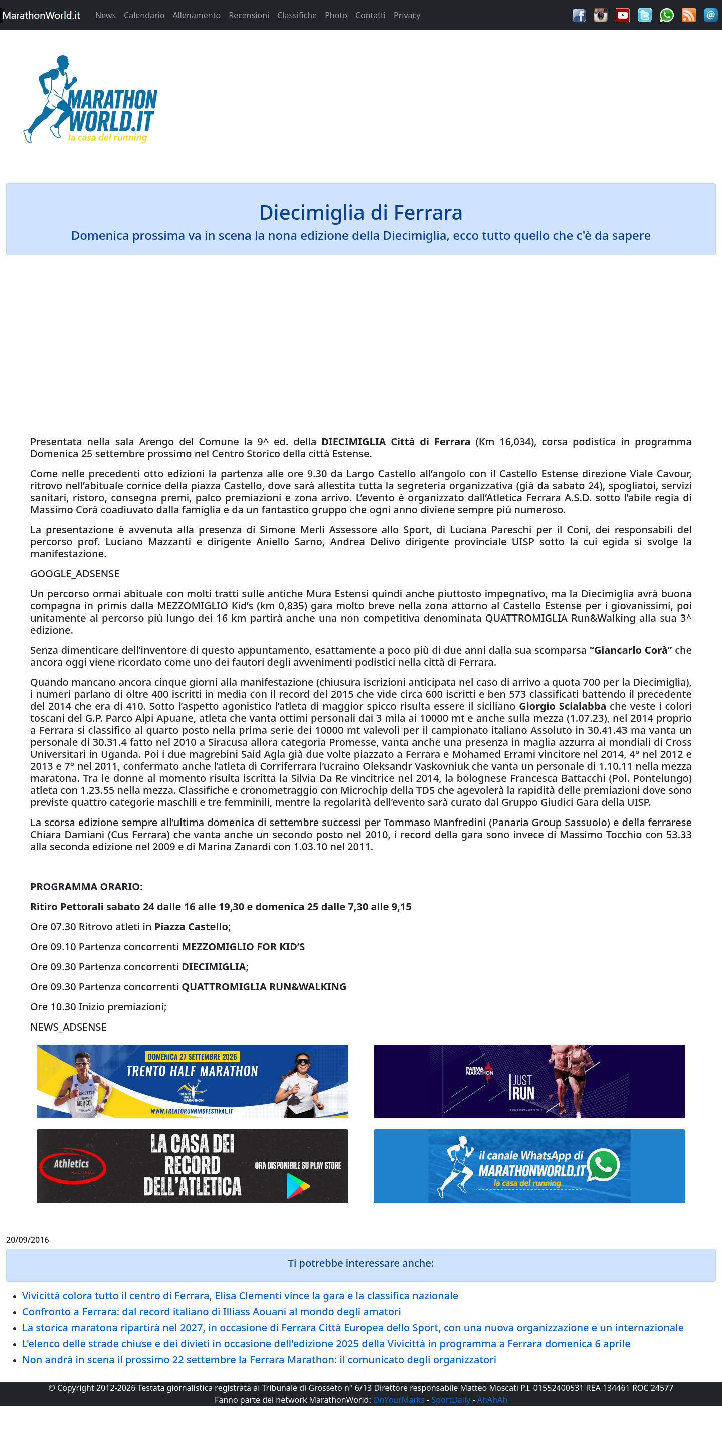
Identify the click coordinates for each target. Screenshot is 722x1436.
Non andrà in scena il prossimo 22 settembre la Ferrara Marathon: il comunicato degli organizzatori (259, 1359)
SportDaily (450, 1399)
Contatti (370, 15)
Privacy (407, 15)
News (105, 15)
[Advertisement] (451, 102)
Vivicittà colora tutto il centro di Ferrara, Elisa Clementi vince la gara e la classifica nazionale (240, 1295)
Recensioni (249, 15)
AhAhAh (492, 1399)
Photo (336, 15)
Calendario (144, 15)
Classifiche (297, 15)
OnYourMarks (399, 1399)
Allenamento (196, 15)
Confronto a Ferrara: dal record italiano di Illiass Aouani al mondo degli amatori (211, 1311)
